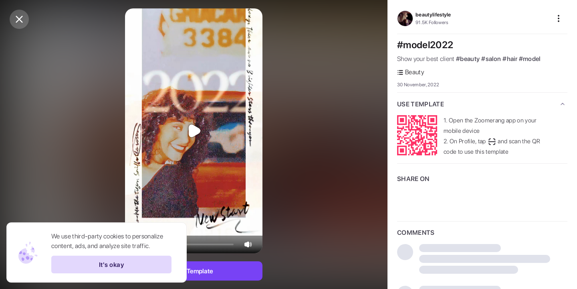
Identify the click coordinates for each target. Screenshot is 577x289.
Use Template (193, 271)
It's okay (111, 264)
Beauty (410, 72)
